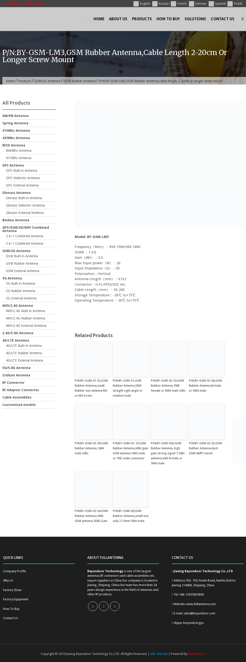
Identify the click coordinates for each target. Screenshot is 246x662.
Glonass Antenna (16, 193)
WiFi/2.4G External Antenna (26, 326)
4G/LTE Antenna (15, 340)
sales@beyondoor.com (22, 3)
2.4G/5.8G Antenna (17, 333)
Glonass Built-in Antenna (24, 198)
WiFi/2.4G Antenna (17, 306)
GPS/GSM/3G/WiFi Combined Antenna (25, 229)
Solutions (195, 19)
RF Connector (13, 382)
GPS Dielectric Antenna (23, 178)
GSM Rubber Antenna (80, 81)
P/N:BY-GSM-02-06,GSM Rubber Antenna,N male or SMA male (205, 385)
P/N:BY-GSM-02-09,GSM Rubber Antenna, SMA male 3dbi (91, 448)
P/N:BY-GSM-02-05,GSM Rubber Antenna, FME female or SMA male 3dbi (168, 385)
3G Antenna (12, 278)
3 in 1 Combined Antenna (24, 243)
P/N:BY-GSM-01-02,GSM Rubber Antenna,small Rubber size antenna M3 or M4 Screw (91, 388)
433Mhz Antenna (16, 138)
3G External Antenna (21, 298)
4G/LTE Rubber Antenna (24, 353)
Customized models (19, 405)
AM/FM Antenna (15, 116)
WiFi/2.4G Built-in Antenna (25, 311)
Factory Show (12, 590)
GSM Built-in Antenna (22, 256)
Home (98, 19)
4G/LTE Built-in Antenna (24, 346)
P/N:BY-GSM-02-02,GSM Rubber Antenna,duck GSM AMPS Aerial (205, 448)
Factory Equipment (15, 599)
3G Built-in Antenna (20, 283)
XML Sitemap (159, 654)
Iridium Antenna (16, 375)
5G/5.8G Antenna (16, 368)
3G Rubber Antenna (20, 291)
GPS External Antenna (22, 185)
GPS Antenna (13, 165)
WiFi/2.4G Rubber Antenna (25, 318)
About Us (118, 19)
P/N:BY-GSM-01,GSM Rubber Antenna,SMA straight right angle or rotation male (128, 388)
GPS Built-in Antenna (21, 170)
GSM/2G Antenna (47, 81)
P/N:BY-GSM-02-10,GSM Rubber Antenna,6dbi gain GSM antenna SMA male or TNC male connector (130, 450)
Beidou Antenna (15, 220)
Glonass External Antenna (25, 213)
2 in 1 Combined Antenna (24, 236)
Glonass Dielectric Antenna (25, 205)
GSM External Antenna (22, 271)
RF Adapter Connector (20, 390)
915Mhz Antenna (18, 158)
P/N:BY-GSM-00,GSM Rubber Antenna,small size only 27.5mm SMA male (130, 516)
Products (142, 19)
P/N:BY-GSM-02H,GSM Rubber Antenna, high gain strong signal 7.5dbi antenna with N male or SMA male (168, 453)
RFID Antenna (13, 145)
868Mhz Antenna (18, 150)
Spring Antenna (15, 123)
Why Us (8, 580)
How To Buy (168, 19)
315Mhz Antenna (16, 130)
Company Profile (14, 571)
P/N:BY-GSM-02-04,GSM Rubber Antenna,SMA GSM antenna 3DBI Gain (91, 516)
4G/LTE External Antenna (24, 360)
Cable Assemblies (16, 397)
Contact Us (222, 19)
